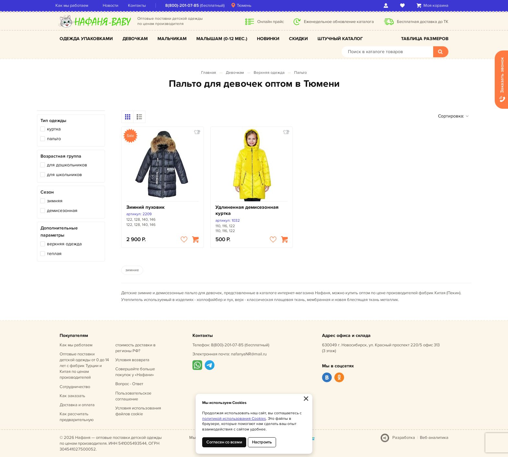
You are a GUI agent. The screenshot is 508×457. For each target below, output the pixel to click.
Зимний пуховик (145, 207)
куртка (54, 129)
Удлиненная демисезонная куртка (247, 210)
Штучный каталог (340, 38)
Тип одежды (53, 120)
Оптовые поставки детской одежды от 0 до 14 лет (84, 365)
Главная (208, 72)
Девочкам (135, 38)
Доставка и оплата (77, 404)
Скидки (298, 38)
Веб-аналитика (434, 437)
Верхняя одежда (269, 72)
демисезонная (62, 210)
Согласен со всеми (224, 442)
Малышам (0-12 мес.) (221, 38)
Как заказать (72, 395)
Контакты (141, 5)
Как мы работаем (76, 5)
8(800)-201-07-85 (186, 5)
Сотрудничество (75, 386)
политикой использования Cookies (234, 418)
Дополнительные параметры (59, 231)
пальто (54, 138)
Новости (114, 5)
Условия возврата (132, 359)
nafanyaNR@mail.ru (249, 354)
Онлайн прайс (270, 21)
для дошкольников (67, 165)
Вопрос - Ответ (129, 383)
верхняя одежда (64, 244)
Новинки (268, 38)
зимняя (55, 201)
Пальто (300, 72)
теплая (54, 253)
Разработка (403, 437)
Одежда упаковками (86, 38)
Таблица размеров (424, 38)
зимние (132, 270)
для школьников (64, 174)
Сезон (47, 192)
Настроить (262, 442)
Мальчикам (172, 38)
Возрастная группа (60, 156)
